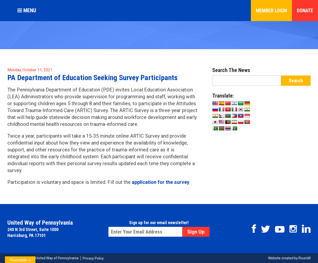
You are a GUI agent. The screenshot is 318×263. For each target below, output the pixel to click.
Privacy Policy (93, 258)
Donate (305, 11)
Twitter (265, 229)
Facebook (254, 228)
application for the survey (160, 182)
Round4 (305, 258)
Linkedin (306, 229)
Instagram (293, 229)
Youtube (280, 229)
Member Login (271, 11)
